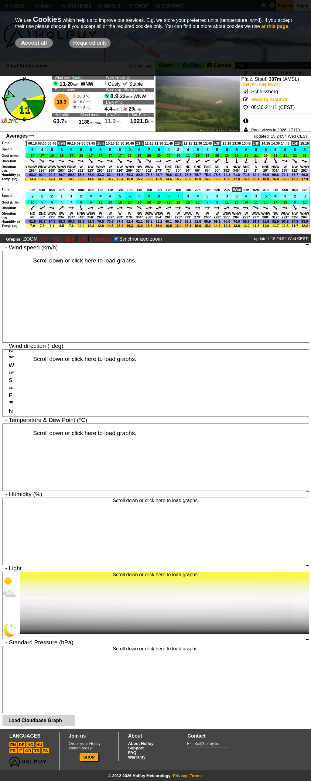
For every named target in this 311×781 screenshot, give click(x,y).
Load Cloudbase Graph (35, 720)
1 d (82, 238)
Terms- (196, 775)
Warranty (136, 757)
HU (39, 744)
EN (13, 744)
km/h (77, 77)
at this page (274, 26)
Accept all (34, 43)
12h (69, 238)
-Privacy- (180, 775)
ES (45, 750)
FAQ (132, 752)
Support (136, 748)
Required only (90, 43)
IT (20, 750)
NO (30, 744)
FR (13, 750)
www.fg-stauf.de (270, 99)
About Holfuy (141, 743)
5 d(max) (101, 238)
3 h (45, 238)
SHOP (89, 757)
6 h (57, 238)
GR (28, 750)
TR (36, 750)
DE (22, 744)
